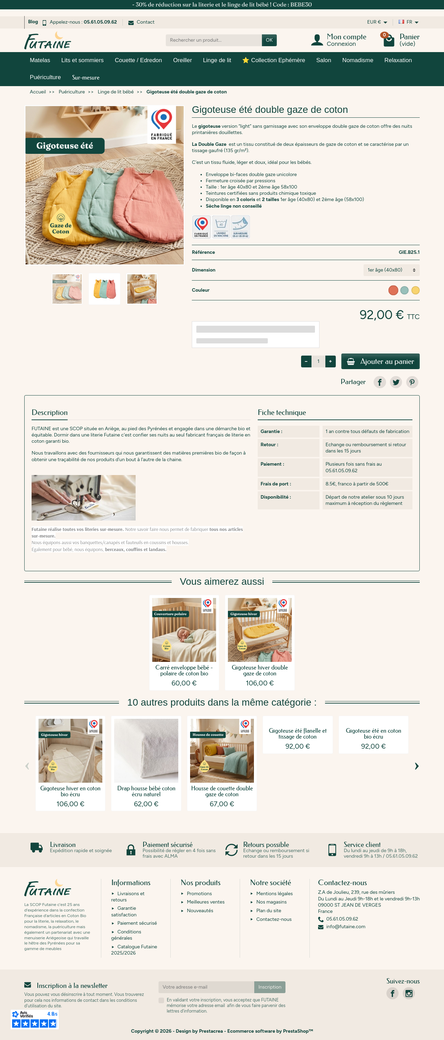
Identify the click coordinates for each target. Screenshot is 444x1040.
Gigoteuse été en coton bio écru (373, 733)
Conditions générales (126, 935)
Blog (33, 22)
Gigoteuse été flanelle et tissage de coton (298, 733)
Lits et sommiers (82, 60)
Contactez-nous (274, 919)
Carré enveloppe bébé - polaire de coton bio (184, 670)
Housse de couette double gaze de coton (222, 791)
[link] (380, 382)
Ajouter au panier (380, 361)
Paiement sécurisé (137, 923)
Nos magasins (271, 902)
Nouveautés (200, 911)
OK (269, 40)
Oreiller (182, 60)
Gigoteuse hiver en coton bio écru (70, 791)
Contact (141, 22)
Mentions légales (274, 894)
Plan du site (268, 911)
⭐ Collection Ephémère (273, 60)
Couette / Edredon (138, 60)
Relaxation (398, 60)
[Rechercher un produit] (214, 40)
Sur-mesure (86, 77)
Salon (323, 60)
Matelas (40, 60)
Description (50, 412)
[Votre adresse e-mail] (206, 987)
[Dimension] (392, 270)
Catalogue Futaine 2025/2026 (134, 950)
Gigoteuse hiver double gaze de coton (260, 670)
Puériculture (45, 77)
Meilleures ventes (206, 902)
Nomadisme (358, 60)
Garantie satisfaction (124, 911)
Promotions (199, 894)
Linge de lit (217, 60)
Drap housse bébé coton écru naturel (146, 791)
